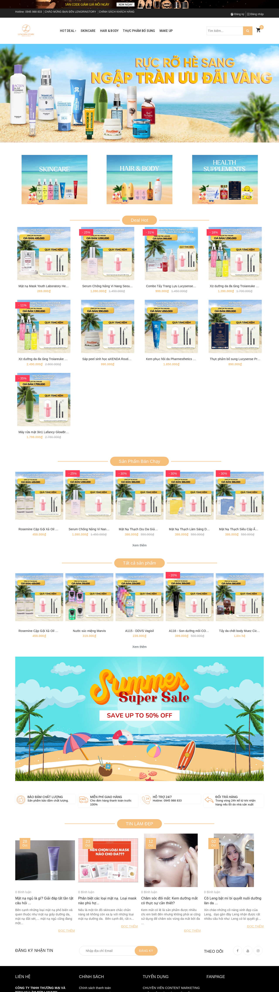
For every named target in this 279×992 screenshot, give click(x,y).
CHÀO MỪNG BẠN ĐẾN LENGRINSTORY (70, 11)
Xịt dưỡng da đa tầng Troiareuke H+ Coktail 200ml (53, 363)
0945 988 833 (33, 11)
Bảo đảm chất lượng (45, 806)
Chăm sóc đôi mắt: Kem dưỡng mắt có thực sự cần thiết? (169, 911)
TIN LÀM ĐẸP (139, 833)
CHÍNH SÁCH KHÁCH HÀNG (116, 11)
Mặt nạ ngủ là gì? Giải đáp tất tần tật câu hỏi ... (44, 911)
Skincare (88, 31)
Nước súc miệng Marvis (89, 640)
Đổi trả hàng (227, 806)
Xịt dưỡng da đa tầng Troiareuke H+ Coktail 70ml (244, 288)
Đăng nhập (255, 14)
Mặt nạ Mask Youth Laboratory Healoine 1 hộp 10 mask (57, 288)
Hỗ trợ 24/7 (162, 806)
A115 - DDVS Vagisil (139, 640)
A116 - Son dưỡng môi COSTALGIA (194, 640)
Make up (166, 31)
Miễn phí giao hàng (106, 806)
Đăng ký (237, 14)
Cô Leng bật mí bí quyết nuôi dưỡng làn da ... (232, 911)
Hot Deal (68, 31)
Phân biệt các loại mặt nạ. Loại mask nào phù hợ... (107, 911)
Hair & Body (109, 31)
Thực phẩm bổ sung (139, 31)
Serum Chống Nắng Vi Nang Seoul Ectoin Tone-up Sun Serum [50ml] (130, 288)
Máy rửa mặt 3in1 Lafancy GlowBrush (45, 438)
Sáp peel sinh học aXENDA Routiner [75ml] (112, 363)
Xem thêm (139, 553)
